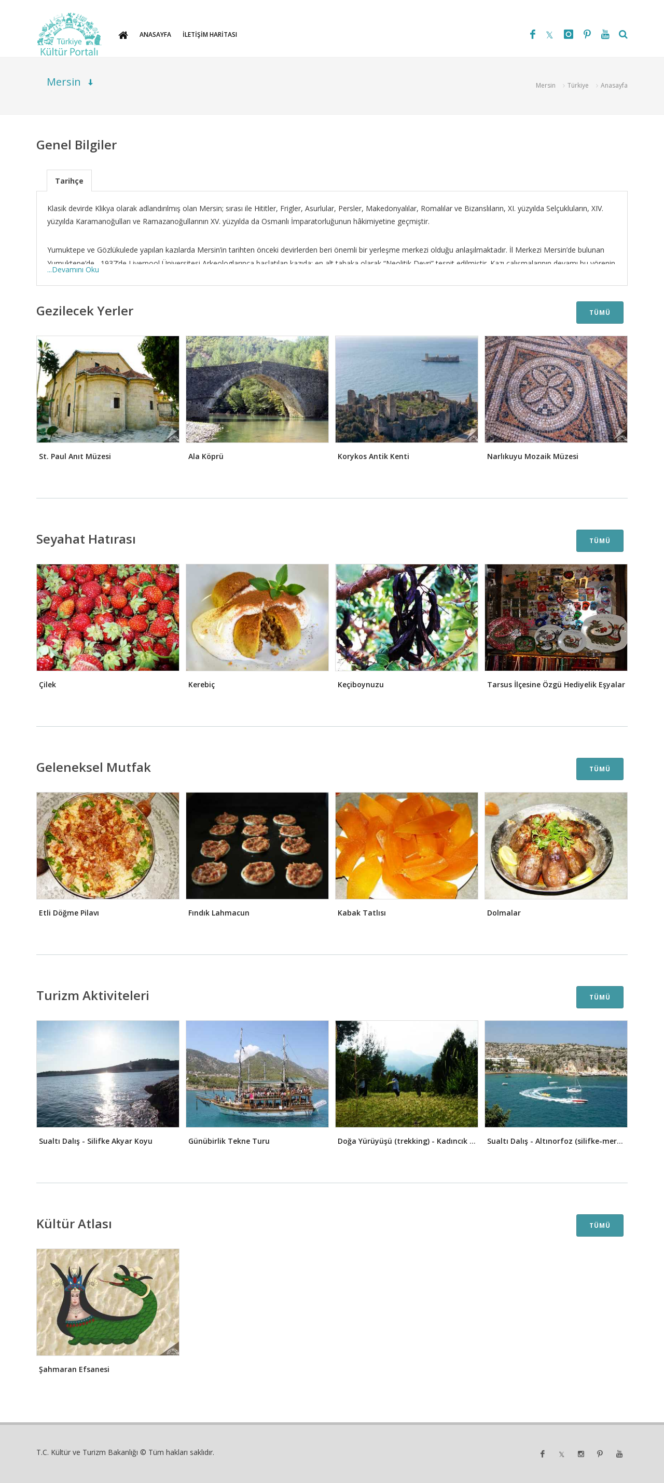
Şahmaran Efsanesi (74, 1369)
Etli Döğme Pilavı (69, 913)
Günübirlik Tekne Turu (229, 1141)
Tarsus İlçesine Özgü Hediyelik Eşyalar (556, 684)
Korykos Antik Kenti (373, 456)
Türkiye (578, 85)
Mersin (546, 85)
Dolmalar (504, 913)
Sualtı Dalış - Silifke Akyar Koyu (96, 1141)
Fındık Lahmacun (219, 913)
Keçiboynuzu (361, 684)
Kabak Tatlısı (362, 913)
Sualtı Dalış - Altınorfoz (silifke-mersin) (558, 1141)
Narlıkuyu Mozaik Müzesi (532, 456)
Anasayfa (614, 85)
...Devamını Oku (73, 269)
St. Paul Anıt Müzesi (75, 456)
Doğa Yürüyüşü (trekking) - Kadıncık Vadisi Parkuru (430, 1141)
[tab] (69, 180)
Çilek (47, 684)
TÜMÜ (600, 312)
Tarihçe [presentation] (69, 181)
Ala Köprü (206, 456)
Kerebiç (201, 684)
